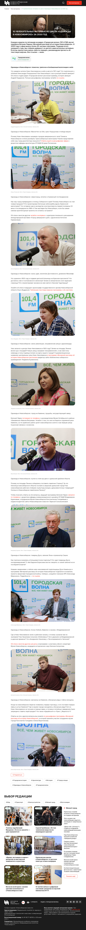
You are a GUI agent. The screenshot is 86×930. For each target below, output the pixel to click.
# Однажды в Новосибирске (22, 785)
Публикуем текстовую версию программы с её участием (51, 290)
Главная (6, 8)
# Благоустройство (34, 802)
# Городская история (19, 780)
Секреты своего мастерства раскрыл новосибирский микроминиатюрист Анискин (71, 845)
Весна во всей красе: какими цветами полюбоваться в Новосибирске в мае (71, 862)
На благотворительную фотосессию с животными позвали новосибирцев (72, 869)
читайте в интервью (38, 215)
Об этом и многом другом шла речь (24, 644)
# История (49, 780)
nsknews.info (76, 909)
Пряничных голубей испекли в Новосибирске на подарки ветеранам (72, 813)
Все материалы (74, 3)
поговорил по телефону (31, 418)
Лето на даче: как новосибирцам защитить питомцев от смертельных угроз (72, 821)
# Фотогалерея (65, 802)
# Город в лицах (62, 780)
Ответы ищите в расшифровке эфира (54, 141)
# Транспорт (19, 802)
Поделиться (17, 775)
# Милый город (50, 802)
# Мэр (8, 802)
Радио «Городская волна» (50, 902)
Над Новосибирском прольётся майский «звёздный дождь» (71, 836)
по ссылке (60, 78)
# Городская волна (42, 785)
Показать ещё (70, 876)
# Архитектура (36, 780)
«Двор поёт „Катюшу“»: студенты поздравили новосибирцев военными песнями (72, 829)
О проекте (34, 902)
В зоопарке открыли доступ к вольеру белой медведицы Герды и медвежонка (72, 854)
